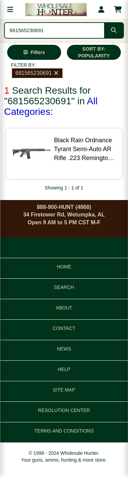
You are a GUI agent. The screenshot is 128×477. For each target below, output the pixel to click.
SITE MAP (64, 390)
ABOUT (64, 307)
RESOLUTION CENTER (64, 410)
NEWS (64, 349)
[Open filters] (34, 52)
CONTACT (64, 328)
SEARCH (64, 287)
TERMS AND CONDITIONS (64, 431)
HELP (64, 369)
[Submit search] (113, 30)
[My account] (101, 9)
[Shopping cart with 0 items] (117, 9)
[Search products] (54, 30)
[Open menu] (10, 9)
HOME (64, 266)
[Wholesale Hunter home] (55, 9)
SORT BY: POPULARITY (94, 52)
